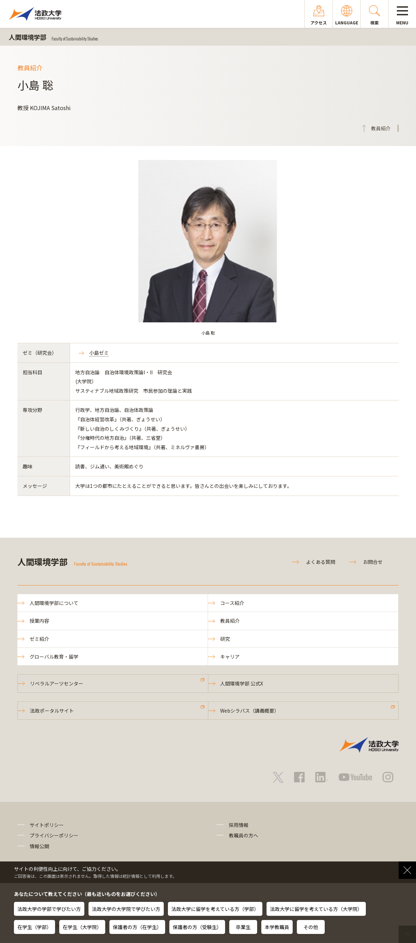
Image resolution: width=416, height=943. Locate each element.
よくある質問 (320, 561)
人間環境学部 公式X (242, 683)
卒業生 (243, 926)
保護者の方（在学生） (137, 926)
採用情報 (238, 824)
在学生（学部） (34, 926)
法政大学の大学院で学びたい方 (126, 908)
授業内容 (39, 620)
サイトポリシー (47, 824)
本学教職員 (277, 926)
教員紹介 (230, 620)
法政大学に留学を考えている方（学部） (215, 908)
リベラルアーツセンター (56, 683)
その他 (310, 926)
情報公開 (39, 846)
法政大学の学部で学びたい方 (49, 908)
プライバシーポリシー (54, 835)
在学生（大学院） (82, 926)
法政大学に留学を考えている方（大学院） (316, 908)
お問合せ (373, 561)
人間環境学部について (54, 602)
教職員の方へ (243, 835)
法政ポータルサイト (52, 710)
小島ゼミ (99, 352)
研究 (225, 638)
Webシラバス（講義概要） (250, 710)
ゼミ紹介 (39, 638)
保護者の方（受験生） (197, 926)
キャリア (230, 656)
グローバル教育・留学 (54, 656)
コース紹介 (232, 602)
